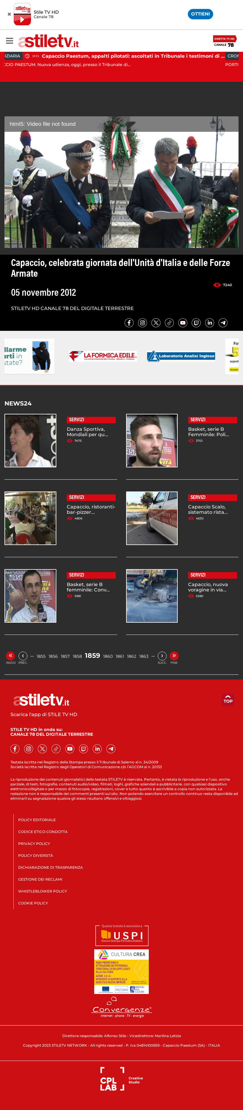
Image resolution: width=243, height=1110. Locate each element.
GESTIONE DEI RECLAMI (40, 879)
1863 (143, 656)
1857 (65, 656)
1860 (108, 656)
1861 (120, 656)
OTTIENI (200, 14)
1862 (131, 656)
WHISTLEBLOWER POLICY (42, 891)
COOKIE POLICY (33, 903)
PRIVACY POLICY (34, 843)
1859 (92, 656)
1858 (77, 656)
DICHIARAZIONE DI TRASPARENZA (50, 867)
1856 (53, 656)
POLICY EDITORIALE (37, 820)
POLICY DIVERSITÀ (35, 855)
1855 (41, 656)
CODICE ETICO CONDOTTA (43, 831)
